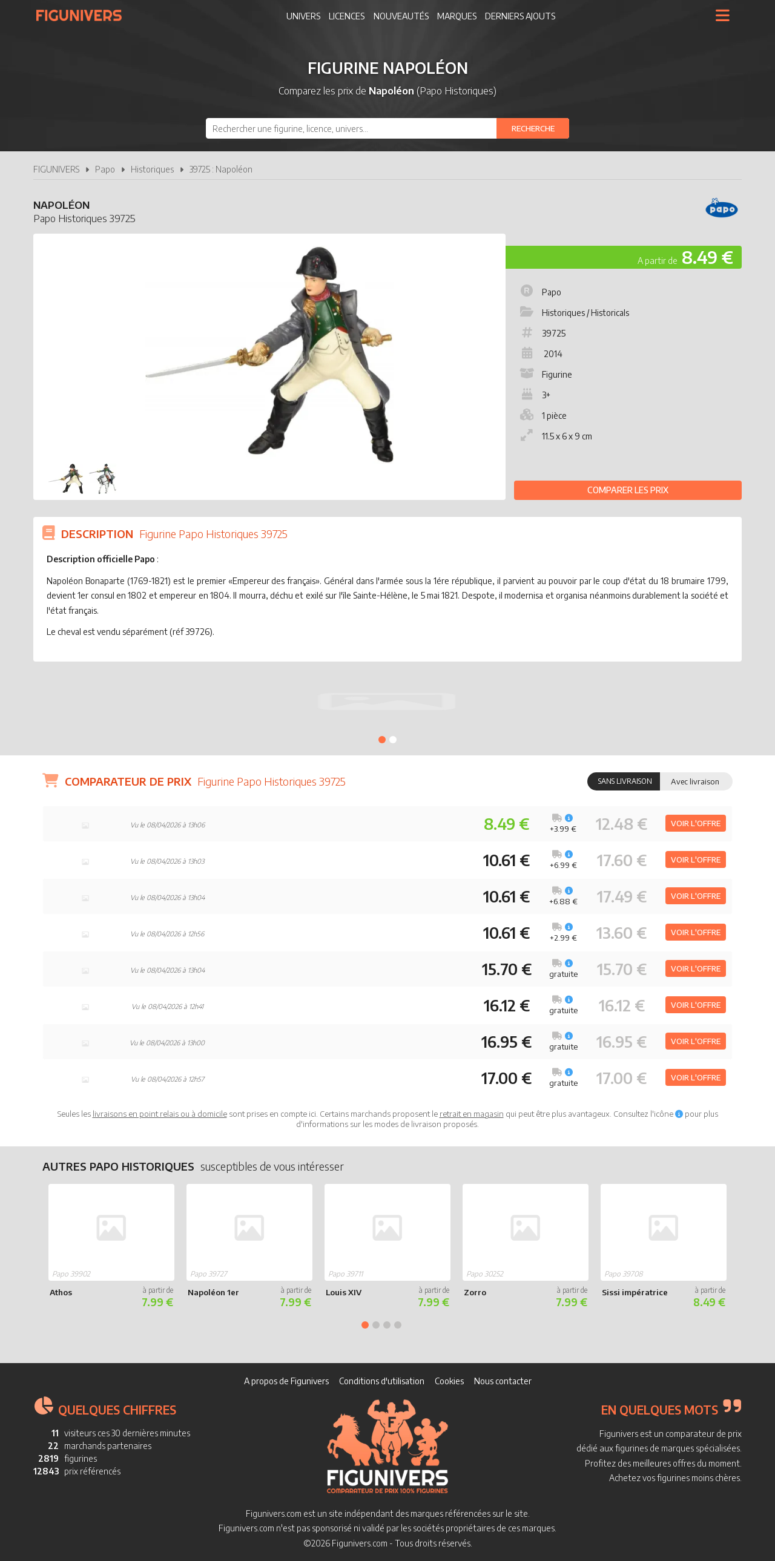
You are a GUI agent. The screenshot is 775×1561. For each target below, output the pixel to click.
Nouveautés (401, 16)
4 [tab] (397, 1325)
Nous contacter (503, 1381)
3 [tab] (387, 1325)
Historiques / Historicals (573, 312)
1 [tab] (382, 739)
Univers (303, 16)
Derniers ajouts (520, 16)
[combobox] (387, 128)
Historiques (152, 169)
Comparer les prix (627, 490)
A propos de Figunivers (286, 1381)
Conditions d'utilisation (381, 1381)
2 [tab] (393, 739)
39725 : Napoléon (221, 169)
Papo (105, 169)
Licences (346, 16)
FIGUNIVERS (56, 169)
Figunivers (83, 15)
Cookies (449, 1381)
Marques (457, 16)
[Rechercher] (532, 128)
